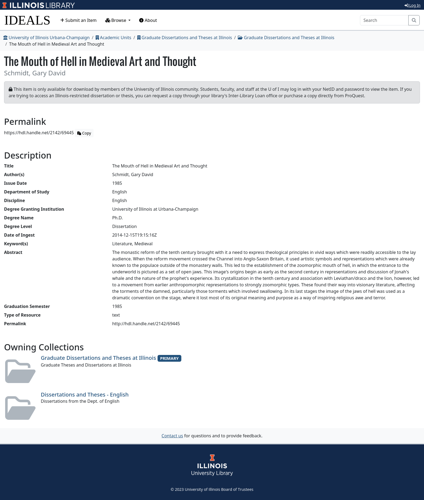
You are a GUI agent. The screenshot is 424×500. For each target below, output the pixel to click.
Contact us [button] (172, 436)
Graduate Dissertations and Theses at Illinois (184, 38)
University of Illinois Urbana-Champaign (46, 38)
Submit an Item (78, 20)
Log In (412, 5)
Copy (84, 133)
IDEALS (27, 20)
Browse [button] (116, 20)
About (148, 20)
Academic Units (113, 38)
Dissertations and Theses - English (85, 394)
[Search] (384, 20)
